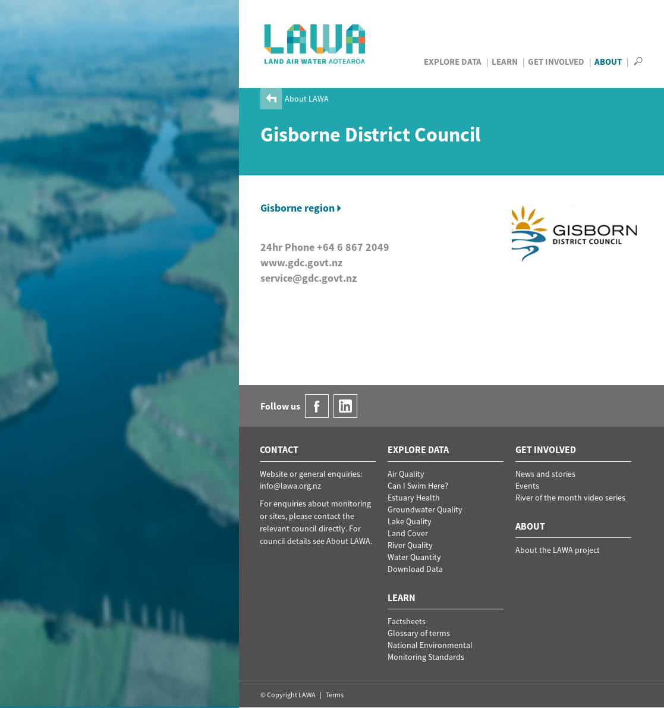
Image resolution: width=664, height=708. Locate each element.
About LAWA (307, 98)
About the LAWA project (557, 550)
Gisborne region (297, 208)
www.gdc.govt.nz (301, 262)
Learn (505, 61)
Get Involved (556, 61)
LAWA (315, 44)
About (608, 61)
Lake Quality (410, 521)
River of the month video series (570, 497)
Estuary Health (414, 497)
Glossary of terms (419, 633)
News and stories (545, 473)
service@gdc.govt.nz (308, 278)
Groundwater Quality (425, 509)
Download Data (415, 569)
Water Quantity (414, 557)
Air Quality (406, 473)
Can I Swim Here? (418, 485)
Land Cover (408, 533)
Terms (335, 694)
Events (527, 485)
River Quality (410, 545)
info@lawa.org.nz (290, 485)
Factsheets (407, 621)
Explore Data (453, 61)
